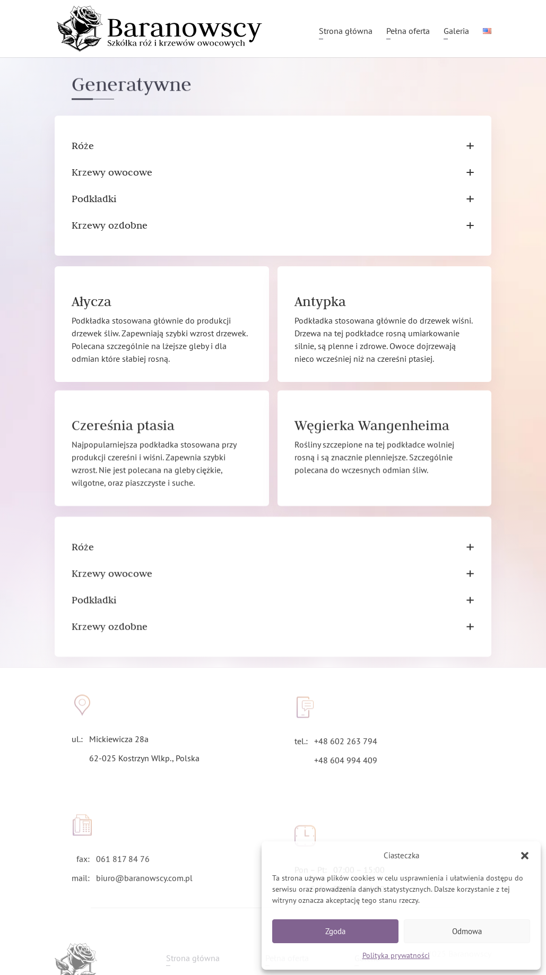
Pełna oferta (408, 31)
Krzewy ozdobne (273, 225)
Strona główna (345, 31)
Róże (273, 146)
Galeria (456, 31)
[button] (524, 855)
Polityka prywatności (396, 955)
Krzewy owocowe (273, 172)
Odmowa (467, 931)
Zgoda (335, 931)
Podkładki (273, 199)
